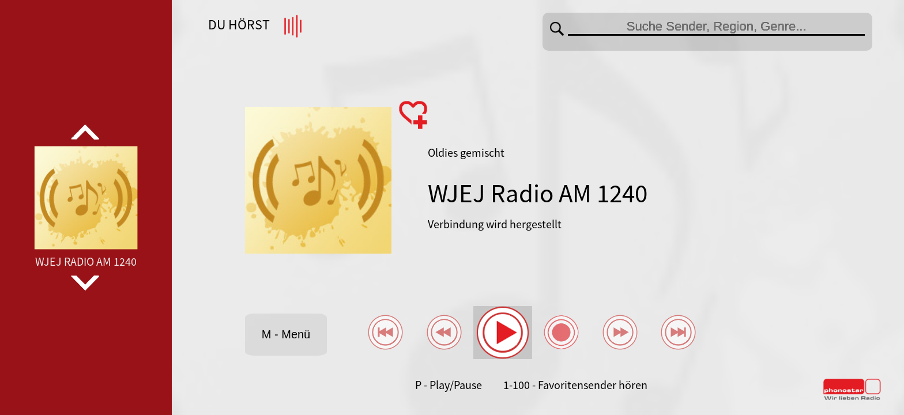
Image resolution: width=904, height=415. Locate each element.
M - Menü (286, 334)
